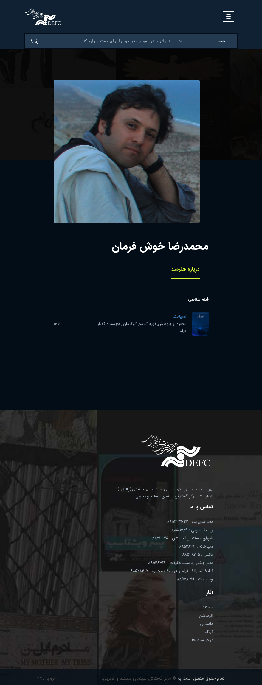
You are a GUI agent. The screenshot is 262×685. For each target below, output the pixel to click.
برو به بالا (46, 678)
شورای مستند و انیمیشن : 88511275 (182, 538)
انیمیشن (206, 615)
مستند (207, 607)
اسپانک (179, 316)
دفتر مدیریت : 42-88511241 (190, 522)
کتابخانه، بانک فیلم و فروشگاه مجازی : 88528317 (171, 571)
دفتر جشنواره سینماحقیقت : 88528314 (180, 563)
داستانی (206, 623)
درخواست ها (202, 640)
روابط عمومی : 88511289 (192, 530)
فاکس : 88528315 (197, 554)
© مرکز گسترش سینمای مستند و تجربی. (139, 678)
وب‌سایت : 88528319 (195, 579)
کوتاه (209, 632)
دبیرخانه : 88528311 (196, 546)
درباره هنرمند (185, 269)
